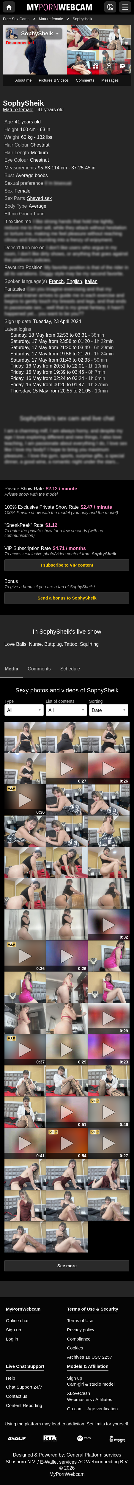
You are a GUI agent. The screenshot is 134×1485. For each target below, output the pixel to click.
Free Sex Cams (16, 19)
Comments (85, 80)
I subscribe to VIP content (67, 565)
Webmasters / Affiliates (89, 1399)
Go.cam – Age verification (92, 1408)
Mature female (51, 19)
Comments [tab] (39, 668)
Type (9, 701)
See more (67, 1265)
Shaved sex (39, 198)
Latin (39, 213)
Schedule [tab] (70, 668)
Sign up (13, 1329)
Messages (110, 80)
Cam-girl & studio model (91, 1384)
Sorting (96, 701)
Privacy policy (80, 1329)
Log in (12, 1338)
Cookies (75, 1347)
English (74, 281)
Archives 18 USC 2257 (89, 1357)
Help (10, 1378)
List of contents (60, 701)
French (56, 281)
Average (37, 206)
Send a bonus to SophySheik (66, 598)
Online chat (17, 1320)
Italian (91, 281)
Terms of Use (80, 1320)
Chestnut (39, 144)
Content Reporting (24, 1405)
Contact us (16, 1396)
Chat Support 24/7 (24, 1386)
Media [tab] (11, 668)
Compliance (79, 1338)
